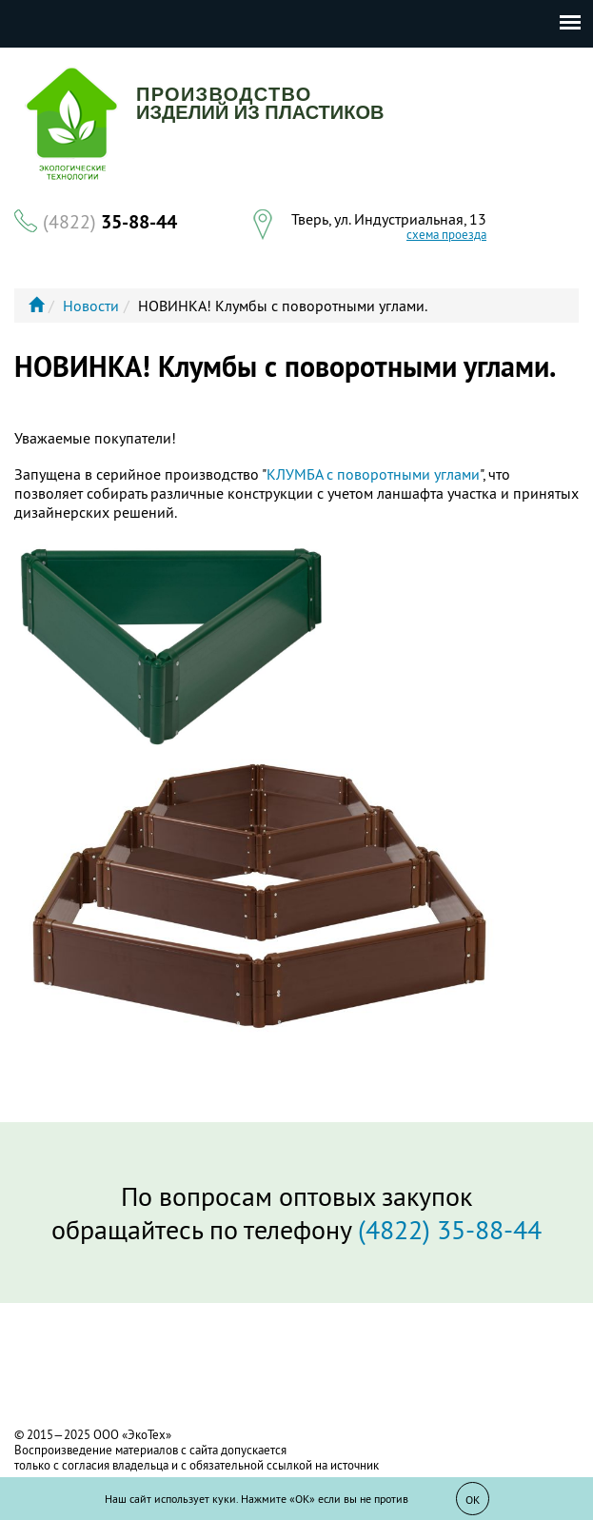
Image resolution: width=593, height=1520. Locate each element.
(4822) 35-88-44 (450, 1229)
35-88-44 (110, 221)
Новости (91, 305)
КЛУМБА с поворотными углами (373, 474)
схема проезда (446, 234)
